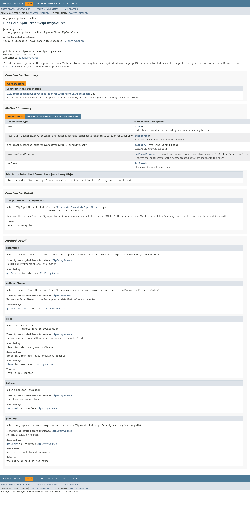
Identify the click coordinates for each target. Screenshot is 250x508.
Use (37, 3)
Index (66, 3)
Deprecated (54, 3)
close (138, 126)
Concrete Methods (67, 116)
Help (74, 3)
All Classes (71, 9)
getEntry (140, 145)
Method (44, 13)
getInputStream (145, 154)
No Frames (52, 9)
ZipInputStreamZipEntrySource (26, 93)
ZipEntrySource (75, 41)
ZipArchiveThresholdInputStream (69, 93)
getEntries (142, 135)
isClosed (140, 163)
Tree (43, 3)
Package (18, 3)
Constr (34, 13)
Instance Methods (39, 116)
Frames (41, 9)
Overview (6, 3)
